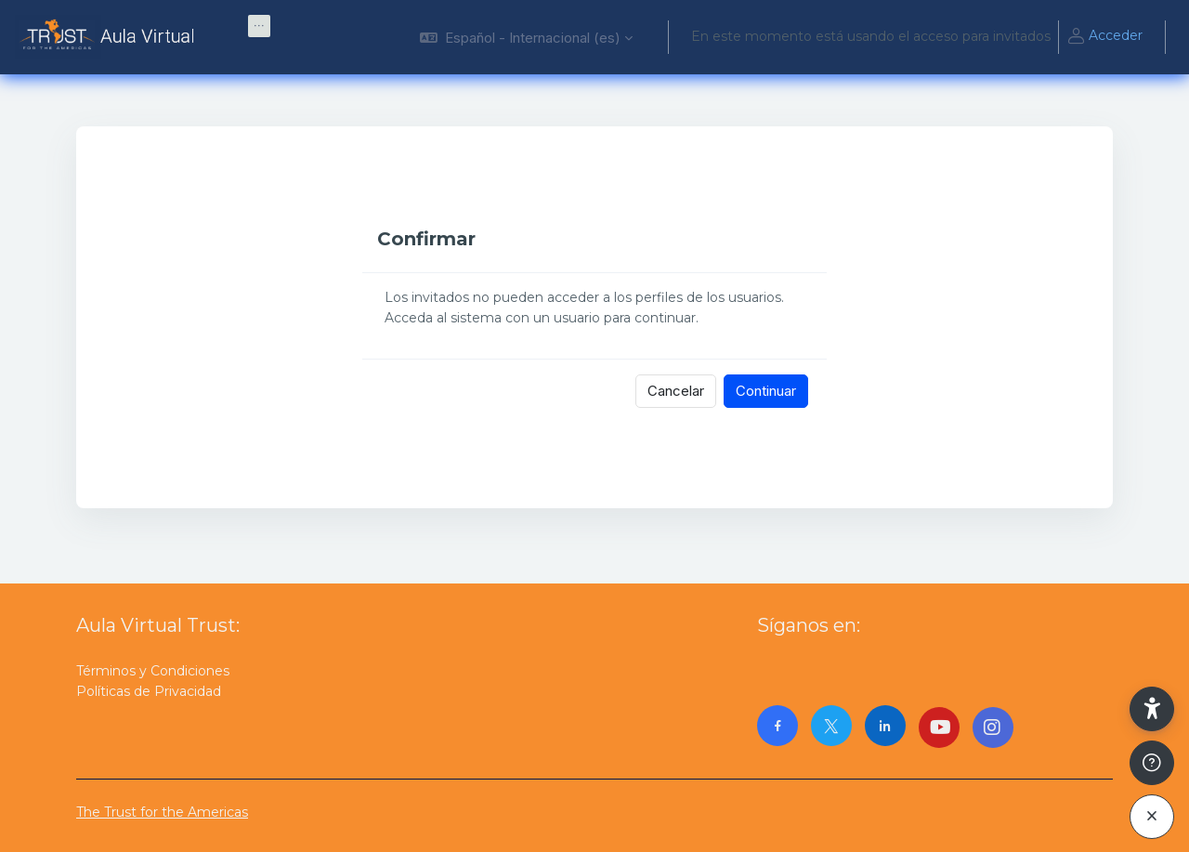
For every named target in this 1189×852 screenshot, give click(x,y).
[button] (526, 37)
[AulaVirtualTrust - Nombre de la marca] (109, 37)
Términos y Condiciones (152, 670)
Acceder (1104, 37)
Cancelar (675, 391)
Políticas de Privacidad (148, 691)
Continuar (766, 391)
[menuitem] (259, 26)
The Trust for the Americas (162, 812)
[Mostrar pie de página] (1152, 763)
